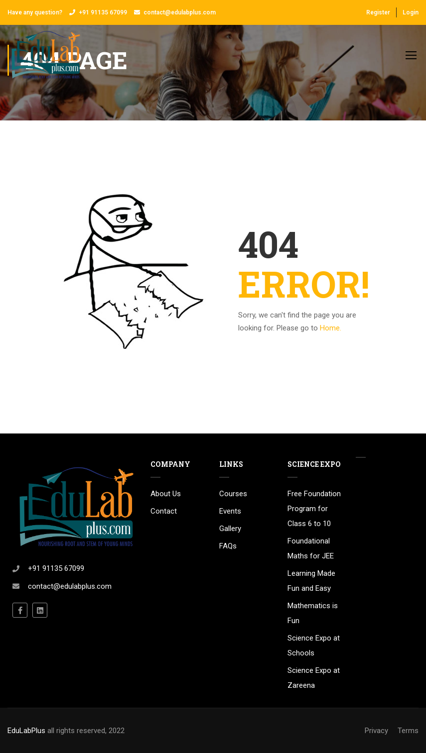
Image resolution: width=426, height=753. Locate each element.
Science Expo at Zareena (313, 678)
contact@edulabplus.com (179, 12)
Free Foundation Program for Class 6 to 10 (314, 508)
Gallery (230, 528)
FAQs (228, 545)
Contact (163, 511)
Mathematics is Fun (312, 613)
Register (378, 12)
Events (230, 511)
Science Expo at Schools (313, 645)
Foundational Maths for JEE (310, 548)
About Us (165, 493)
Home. (330, 327)
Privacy (376, 730)
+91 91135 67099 (103, 12)
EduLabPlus (26, 730)
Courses (233, 493)
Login (411, 12)
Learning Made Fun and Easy (311, 581)
